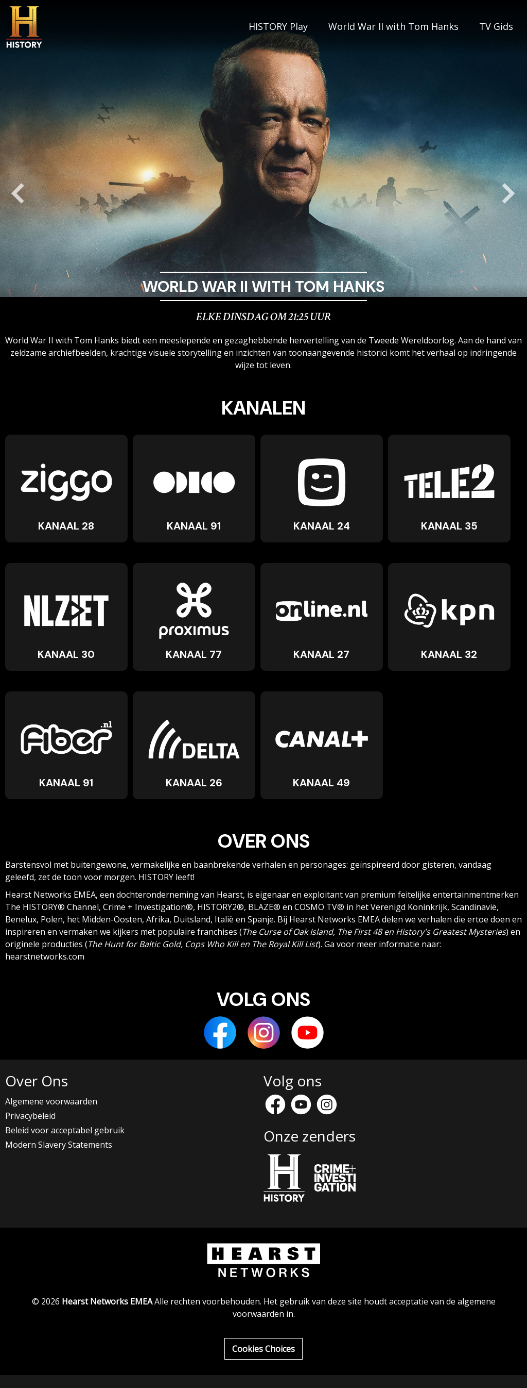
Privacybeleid (30, 1115)
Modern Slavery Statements (58, 1144)
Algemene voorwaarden (51, 1101)
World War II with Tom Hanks (393, 27)
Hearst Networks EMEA (107, 1301)
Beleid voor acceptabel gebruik (65, 1130)
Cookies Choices (263, 1348)
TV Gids (496, 27)
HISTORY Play (278, 27)
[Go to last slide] (18, 193)
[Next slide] (508, 193)
